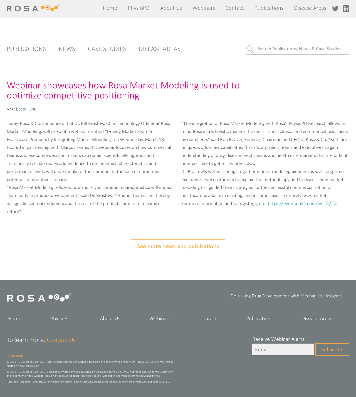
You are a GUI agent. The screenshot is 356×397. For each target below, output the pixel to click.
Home (110, 8)
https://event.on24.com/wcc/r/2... (302, 203)
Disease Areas (310, 8)
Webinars (203, 8)
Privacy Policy (15, 355)
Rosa (35, 8)
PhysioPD (139, 8)
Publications (268, 8)
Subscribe (332, 349)
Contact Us (61, 339)
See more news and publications (178, 246)
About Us (171, 8)
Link (32, 109)
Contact (235, 8)
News (67, 48)
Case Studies (107, 48)
